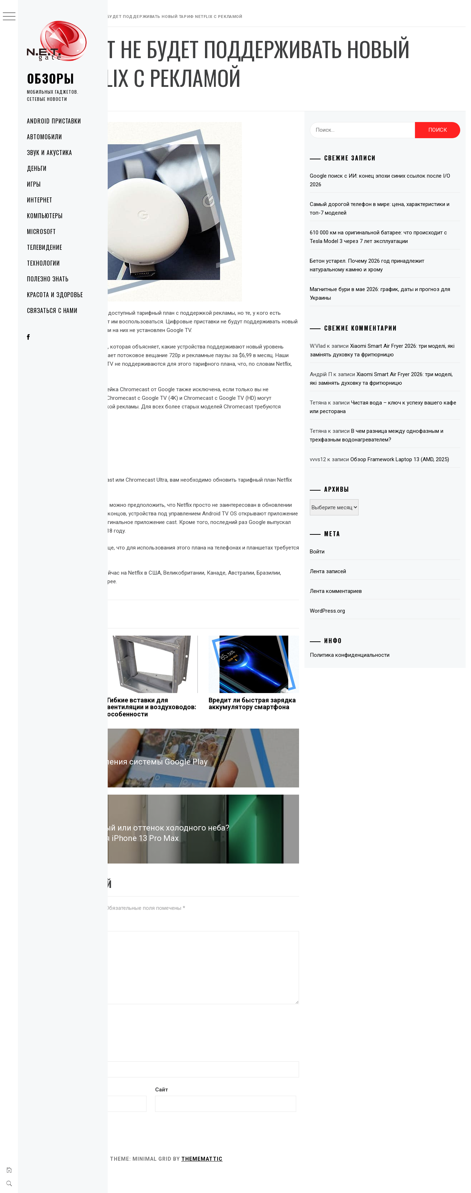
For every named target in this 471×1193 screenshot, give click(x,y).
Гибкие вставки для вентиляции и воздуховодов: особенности (221, 736)
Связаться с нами (52, 310)
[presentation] (167, 1048)
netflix (170, 624)
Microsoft (41, 231)
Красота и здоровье (55, 294)
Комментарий (131, 944)
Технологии (43, 263)
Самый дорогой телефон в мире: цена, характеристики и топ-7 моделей (395, 208)
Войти (355, 594)
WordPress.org (365, 654)
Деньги (37, 168)
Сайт (235, 1108)
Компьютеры (45, 215)
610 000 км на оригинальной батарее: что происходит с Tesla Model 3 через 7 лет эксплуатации (399, 241)
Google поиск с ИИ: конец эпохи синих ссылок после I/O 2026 (395, 180)
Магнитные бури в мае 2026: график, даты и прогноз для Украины (402, 302)
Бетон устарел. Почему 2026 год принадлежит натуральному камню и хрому (401, 273)
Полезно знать (47, 279)
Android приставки (54, 121)
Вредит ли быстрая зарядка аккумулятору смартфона (300, 736)
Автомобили (44, 136)
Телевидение (44, 247)
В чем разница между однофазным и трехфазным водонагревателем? (395, 465)
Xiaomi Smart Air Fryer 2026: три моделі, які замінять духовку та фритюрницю (401, 363)
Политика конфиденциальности (387, 698)
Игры (34, 184)
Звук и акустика (49, 152)
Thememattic (309, 1178)
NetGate (189, 101)
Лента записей (366, 614)
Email (122, 1108)
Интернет (39, 200)
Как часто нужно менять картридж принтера (141, 733)
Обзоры (50, 78)
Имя (120, 1074)
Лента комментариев (374, 634)
